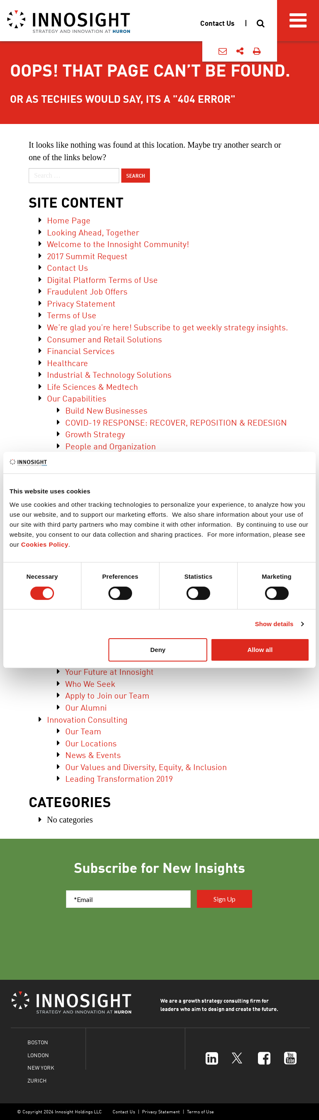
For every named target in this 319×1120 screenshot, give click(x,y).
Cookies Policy (45, 544)
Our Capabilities (76, 398)
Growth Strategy (95, 433)
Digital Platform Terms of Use (102, 279)
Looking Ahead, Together (93, 232)
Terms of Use (71, 314)
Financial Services (81, 350)
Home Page (69, 219)
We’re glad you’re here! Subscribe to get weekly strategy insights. (167, 326)
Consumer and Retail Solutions (104, 338)
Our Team (83, 730)
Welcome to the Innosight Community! (118, 243)
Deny (158, 649)
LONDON (38, 1055)
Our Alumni (86, 707)
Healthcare (67, 362)
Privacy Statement (81, 303)
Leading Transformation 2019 (119, 778)
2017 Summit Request (87, 255)
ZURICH (37, 1080)
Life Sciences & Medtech (92, 386)
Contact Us (67, 267)
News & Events (93, 754)
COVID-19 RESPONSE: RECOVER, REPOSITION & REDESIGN (176, 422)
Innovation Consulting (87, 719)
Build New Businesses (106, 410)
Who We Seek (90, 683)
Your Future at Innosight (109, 671)
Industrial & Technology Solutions (109, 374)
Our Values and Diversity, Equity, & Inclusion (146, 766)
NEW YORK (40, 1067)
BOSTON (37, 1042)
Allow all (259, 649)
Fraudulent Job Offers (87, 291)
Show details (274, 623)
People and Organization (110, 445)
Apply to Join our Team (107, 695)
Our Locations (91, 742)
